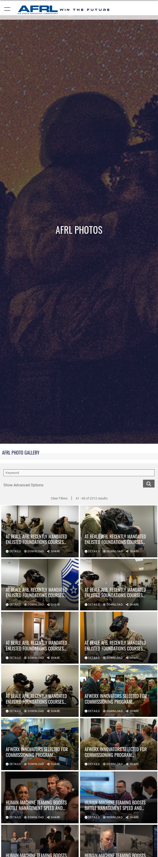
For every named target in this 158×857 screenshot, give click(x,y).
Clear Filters (59, 498)
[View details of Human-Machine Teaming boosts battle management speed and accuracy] (40, 797)
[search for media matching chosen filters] (149, 483)
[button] (7, 10)
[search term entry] (79, 472)
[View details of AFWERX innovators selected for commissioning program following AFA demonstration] (119, 691)
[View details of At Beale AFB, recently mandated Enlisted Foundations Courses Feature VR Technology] (40, 531)
